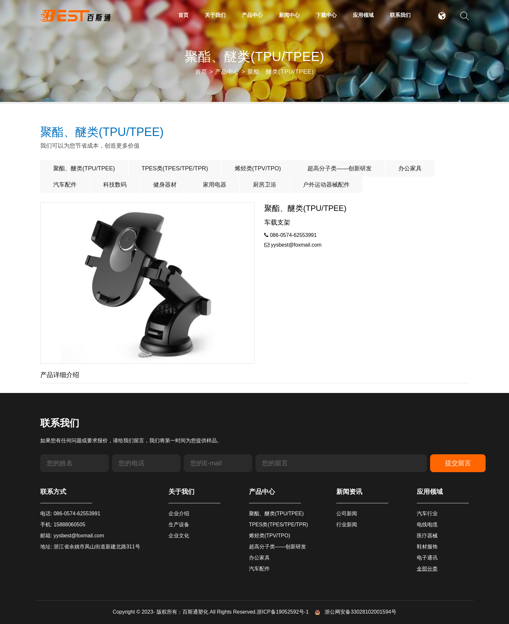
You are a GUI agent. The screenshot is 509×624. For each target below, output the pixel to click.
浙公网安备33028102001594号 (355, 612)
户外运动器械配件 (326, 184)
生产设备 (178, 524)
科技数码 (115, 184)
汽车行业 (427, 513)
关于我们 (215, 15)
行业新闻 (346, 524)
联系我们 (400, 15)
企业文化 (178, 535)
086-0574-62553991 (290, 235)
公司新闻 (346, 513)
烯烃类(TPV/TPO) (258, 168)
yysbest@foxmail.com (292, 245)
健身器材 (165, 184)
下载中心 (326, 15)
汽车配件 (65, 184)
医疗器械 (427, 535)
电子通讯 (427, 557)
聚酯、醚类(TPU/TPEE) (280, 71)
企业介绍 (178, 513)
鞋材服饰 (427, 546)
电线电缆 (427, 524)
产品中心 (252, 15)
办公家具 (410, 168)
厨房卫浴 (264, 184)
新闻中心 (289, 15)
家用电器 (214, 184)
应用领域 (363, 15)
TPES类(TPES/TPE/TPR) (175, 168)
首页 (183, 15)
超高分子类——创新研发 (339, 168)
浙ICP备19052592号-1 (283, 612)
